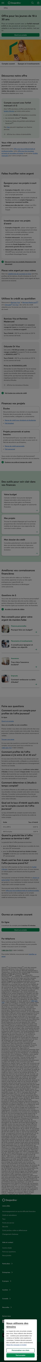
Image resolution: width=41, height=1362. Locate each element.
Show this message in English (16, 1345)
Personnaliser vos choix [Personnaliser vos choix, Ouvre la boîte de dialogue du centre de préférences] (20, 1350)
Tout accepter (20, 1355)
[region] (20, 1339)
